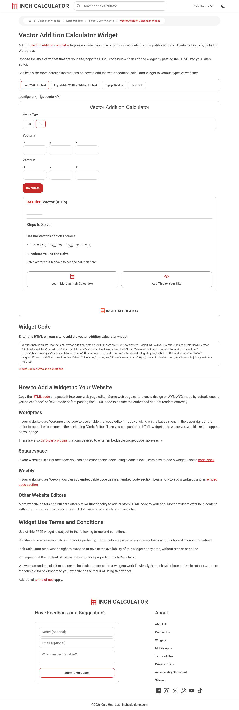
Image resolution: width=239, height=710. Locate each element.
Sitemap (160, 680)
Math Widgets (74, 20)
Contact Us (162, 632)
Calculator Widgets (49, 20)
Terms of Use (164, 656)
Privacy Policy (164, 664)
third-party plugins (54, 440)
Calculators (203, 6)
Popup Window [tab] (114, 85)
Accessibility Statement (171, 672)
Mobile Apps (163, 648)
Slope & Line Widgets (101, 20)
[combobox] (125, 6)
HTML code (41, 397)
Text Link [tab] (137, 85)
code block (206, 460)
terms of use (44, 580)
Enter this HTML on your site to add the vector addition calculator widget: (73, 336)
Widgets (160, 640)
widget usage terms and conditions (41, 369)
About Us (161, 624)
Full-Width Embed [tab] (35, 85)
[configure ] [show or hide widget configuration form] (28, 97)
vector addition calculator (50, 45)
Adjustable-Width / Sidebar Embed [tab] (75, 85)
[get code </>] (50, 97)
